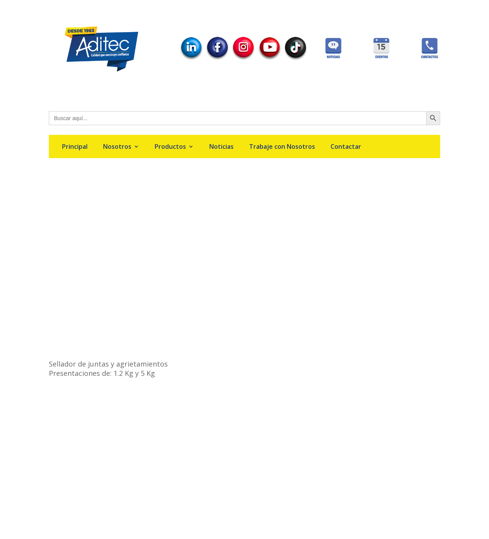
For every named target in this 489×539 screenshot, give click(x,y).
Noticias (221, 147)
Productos (170, 147)
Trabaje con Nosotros (282, 147)
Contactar (346, 147)
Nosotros (117, 147)
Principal (75, 147)
